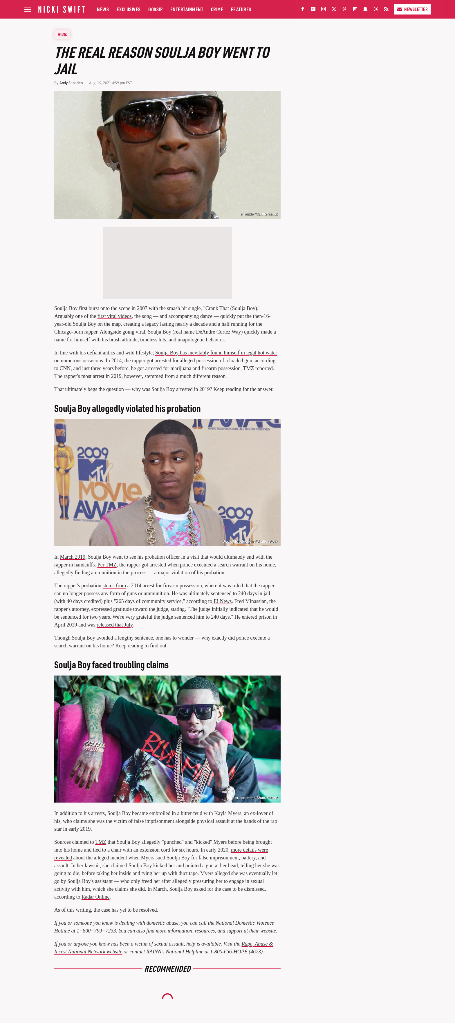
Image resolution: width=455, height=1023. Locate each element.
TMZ (248, 368)
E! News (222, 601)
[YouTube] (313, 10)
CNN (65, 368)
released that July (115, 625)
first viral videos (115, 316)
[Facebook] (303, 10)
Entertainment (186, 9)
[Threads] (376, 10)
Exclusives (129, 9)
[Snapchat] (365, 10)
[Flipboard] (355, 10)
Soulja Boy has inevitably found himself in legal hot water (216, 353)
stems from (114, 586)
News (103, 9)
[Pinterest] (344, 10)
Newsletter (412, 9)
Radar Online (95, 897)
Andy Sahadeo (71, 83)
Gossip (155, 9)
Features (241, 9)
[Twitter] (334, 10)
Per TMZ (107, 565)
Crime (217, 9)
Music (62, 34)
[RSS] (386, 10)
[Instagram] (323, 10)
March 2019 (72, 557)
